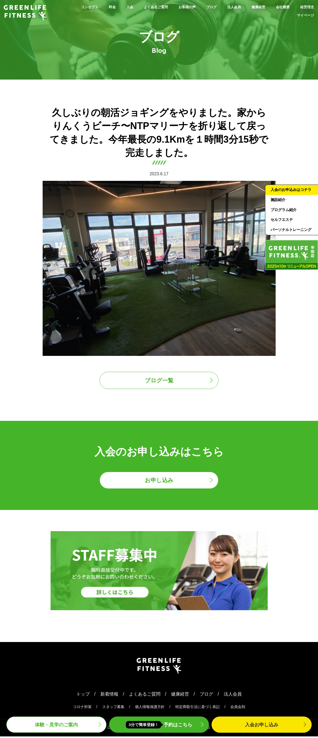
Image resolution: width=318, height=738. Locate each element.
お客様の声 (188, 7)
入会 (117, 7)
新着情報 (107, 695)
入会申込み (261, 724)
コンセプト (70, 7)
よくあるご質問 (149, 7)
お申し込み (159, 481)
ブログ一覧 (159, 380)
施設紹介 (278, 207)
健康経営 (274, 7)
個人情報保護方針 (150, 708)
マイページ (302, 15)
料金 (97, 7)
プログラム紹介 (284, 218)
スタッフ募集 (113, 708)
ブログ (218, 7)
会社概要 (304, 7)
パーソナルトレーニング (290, 242)
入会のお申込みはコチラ (290, 193)
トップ (80, 695)
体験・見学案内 (56, 724)
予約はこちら (159, 724)
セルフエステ (282, 228)
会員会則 (237, 708)
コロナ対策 (82, 708)
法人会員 (245, 7)
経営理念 (270, 15)
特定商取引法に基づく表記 (197, 708)
